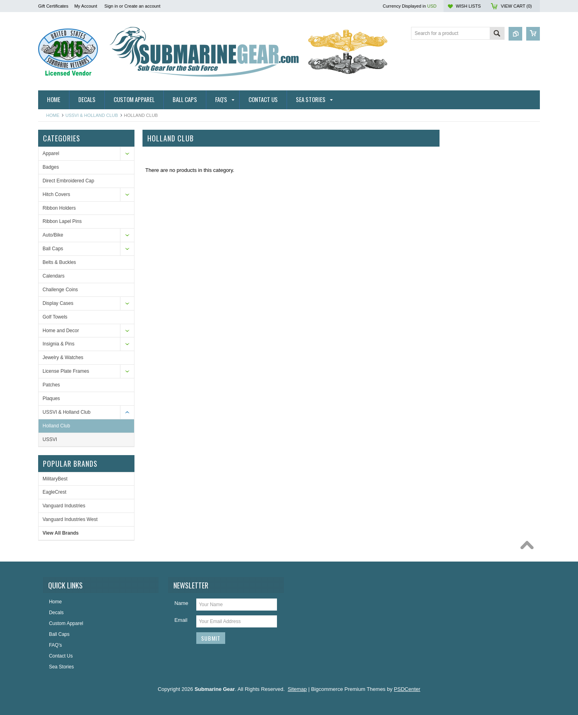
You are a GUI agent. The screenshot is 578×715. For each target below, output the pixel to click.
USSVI (50, 439)
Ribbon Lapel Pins (62, 221)
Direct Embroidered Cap (68, 181)
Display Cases (58, 303)
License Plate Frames (66, 371)
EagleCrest (54, 492)
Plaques (51, 398)
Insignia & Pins (58, 344)
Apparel (51, 153)
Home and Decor (61, 330)
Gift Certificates (53, 6)
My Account (85, 6)
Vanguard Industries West (70, 519)
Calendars (54, 276)
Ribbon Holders (59, 208)
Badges (51, 167)
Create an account (142, 6)
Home (52, 115)
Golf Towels (55, 317)
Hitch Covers (56, 194)
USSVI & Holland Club (91, 115)
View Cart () (516, 6)
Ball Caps (53, 248)
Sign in (111, 6)
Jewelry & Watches (63, 357)
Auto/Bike (53, 235)
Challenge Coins (60, 289)
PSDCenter (407, 689)
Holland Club (56, 426)
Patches (51, 385)
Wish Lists (468, 6)
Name (181, 603)
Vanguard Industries (64, 506)
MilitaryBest (55, 479)
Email (180, 620)
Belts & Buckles (59, 262)
